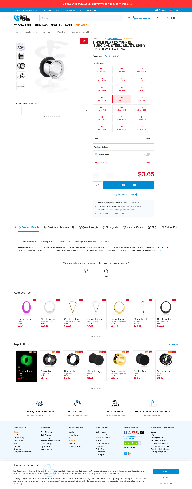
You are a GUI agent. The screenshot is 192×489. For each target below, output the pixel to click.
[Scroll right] (15, 227)
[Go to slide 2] (46, 116)
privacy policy (17, 484)
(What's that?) (34, 103)
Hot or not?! (18, 446)
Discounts (17, 449)
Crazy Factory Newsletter (23, 452)
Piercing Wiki (100, 455)
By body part (22, 25)
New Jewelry (18, 440)
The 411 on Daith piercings (160, 449)
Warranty (99, 440)
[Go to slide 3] (48, 116)
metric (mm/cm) (160, 10)
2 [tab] (94, 336)
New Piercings (19, 435)
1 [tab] (92, 336)
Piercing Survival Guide (159, 440)
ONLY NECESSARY (166, 483)
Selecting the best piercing (160, 446)
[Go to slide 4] (50, 116)
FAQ (152, 435)
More (68, 25)
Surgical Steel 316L (115, 39)
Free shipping (90, 10)
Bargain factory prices (51, 10)
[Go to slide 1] (44, 116)
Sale (15, 443)
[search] (78, 18)
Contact (153, 432)
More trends (173, 344)
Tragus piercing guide (158, 452)
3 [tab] (97, 336)
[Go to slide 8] (59, 116)
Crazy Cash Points (102, 443)
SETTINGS (166, 477)
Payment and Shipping (104, 435)
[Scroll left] (176, 227)
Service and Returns (103, 438)
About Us (99, 446)
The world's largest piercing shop (26, 10)
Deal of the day (19, 438)
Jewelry (56, 25)
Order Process (101, 432)
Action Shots (100, 449)
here (161, 250)
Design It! (82, 25)
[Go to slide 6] (54, 116)
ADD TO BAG (129, 185)
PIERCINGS (41, 25)
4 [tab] (100, 336)
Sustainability (100, 452)
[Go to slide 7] (56, 116)
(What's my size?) (112, 56)
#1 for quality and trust (72, 10)
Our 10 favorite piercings (159, 443)
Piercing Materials (157, 438)
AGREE (166, 471)
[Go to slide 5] (52, 116)
